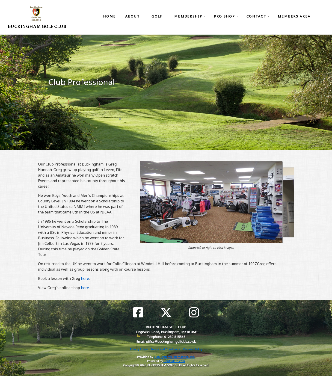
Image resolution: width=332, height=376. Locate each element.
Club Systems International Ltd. (174, 357)
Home (109, 16)
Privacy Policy (139, 349)
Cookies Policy (192, 349)
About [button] (133, 16)
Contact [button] (257, 16)
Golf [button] (157, 16)
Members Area (294, 16)
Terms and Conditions (165, 349)
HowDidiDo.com (174, 361)
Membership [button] (189, 16)
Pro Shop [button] (225, 16)
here (85, 278)
